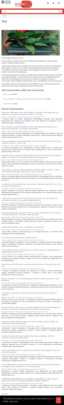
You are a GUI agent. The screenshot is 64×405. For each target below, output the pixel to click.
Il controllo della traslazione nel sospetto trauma (20, 238)
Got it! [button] (58, 400)
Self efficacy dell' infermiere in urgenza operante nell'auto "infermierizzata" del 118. (31, 265)
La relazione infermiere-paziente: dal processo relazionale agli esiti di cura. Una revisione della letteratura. (31, 185)
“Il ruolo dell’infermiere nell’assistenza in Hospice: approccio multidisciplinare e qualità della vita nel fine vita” (31, 251)
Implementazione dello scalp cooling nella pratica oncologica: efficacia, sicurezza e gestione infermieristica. (28, 337)
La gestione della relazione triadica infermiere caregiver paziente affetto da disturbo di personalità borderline (30, 322)
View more (5, 394)
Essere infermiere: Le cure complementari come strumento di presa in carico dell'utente (30, 280)
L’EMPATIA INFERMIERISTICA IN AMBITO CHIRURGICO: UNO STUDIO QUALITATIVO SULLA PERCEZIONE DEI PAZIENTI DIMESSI (29, 380)
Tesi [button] (5, 16)
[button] (48, 3)
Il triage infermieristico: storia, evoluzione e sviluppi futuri (23, 227)
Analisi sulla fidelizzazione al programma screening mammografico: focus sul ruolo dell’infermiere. (30, 351)
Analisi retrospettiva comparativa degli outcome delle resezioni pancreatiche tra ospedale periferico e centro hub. (31, 142)
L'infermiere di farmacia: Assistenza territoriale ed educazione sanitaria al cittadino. (29, 294)
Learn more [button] (14, 401)
